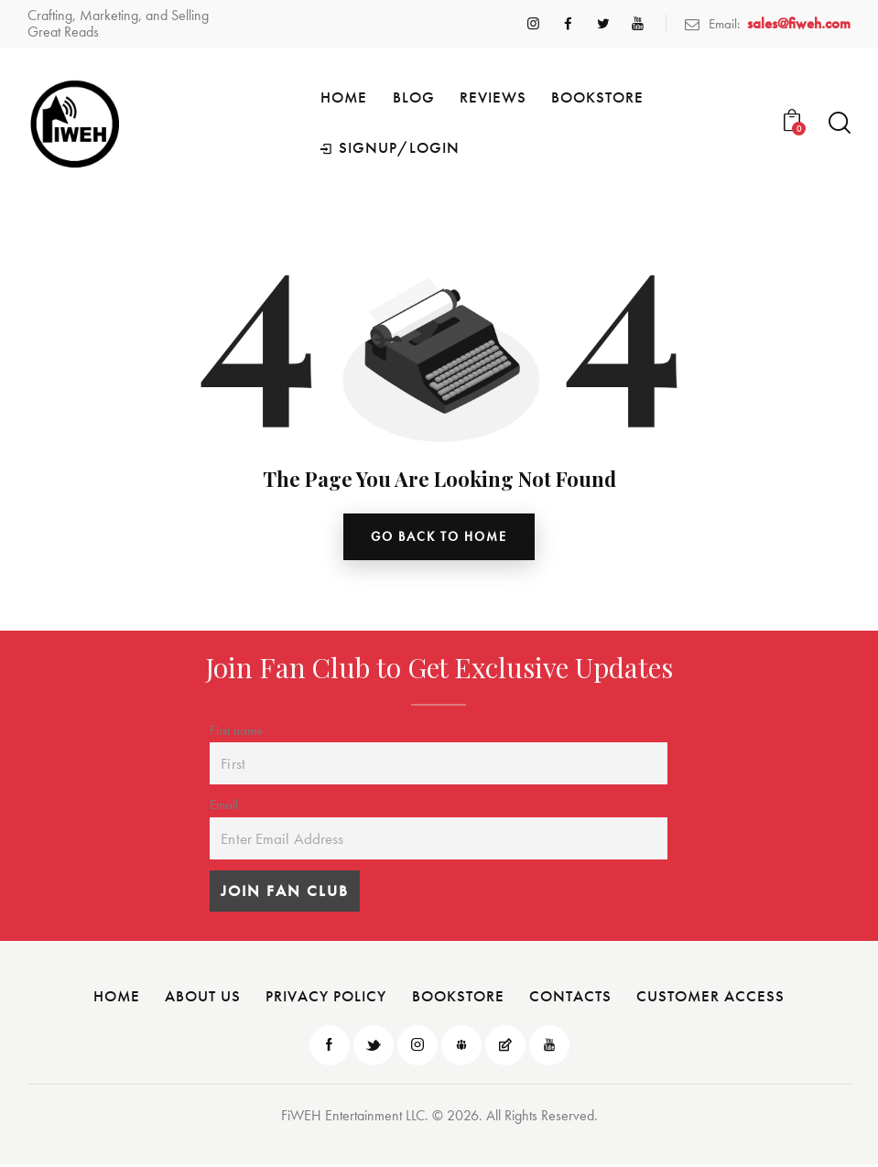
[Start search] (839, 123)
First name (236, 732)
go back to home (439, 538)
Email (224, 807)
